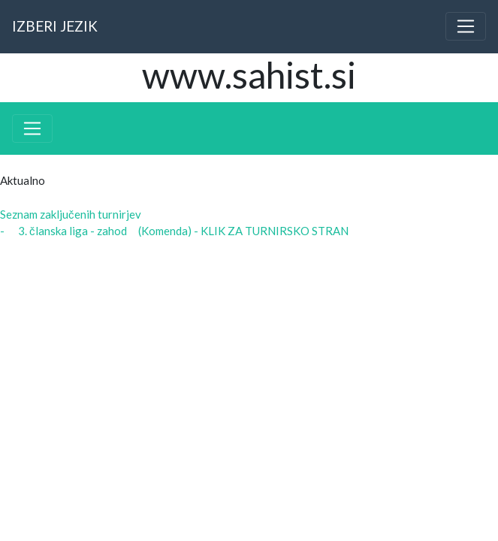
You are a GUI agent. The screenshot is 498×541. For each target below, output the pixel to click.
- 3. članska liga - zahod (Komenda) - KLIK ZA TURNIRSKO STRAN (174, 230)
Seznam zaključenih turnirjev (70, 214)
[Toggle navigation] (465, 26)
